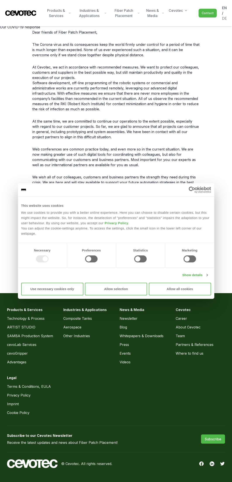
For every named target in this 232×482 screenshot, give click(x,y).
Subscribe (213, 439)
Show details (192, 275)
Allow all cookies (180, 289)
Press (124, 344)
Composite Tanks (77, 318)
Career (181, 318)
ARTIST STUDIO (21, 327)
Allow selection (116, 289)
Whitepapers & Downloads (141, 336)
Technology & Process (26, 318)
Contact (208, 13)
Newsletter (128, 318)
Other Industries (76, 336)
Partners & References (194, 344)
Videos (125, 362)
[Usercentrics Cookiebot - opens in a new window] (192, 189)
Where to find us (189, 353)
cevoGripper (17, 353)
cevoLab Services (21, 344)
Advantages (16, 362)
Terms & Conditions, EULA (29, 386)
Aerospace (72, 327)
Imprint (13, 404)
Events (125, 353)
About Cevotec (188, 327)
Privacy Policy (116, 223)
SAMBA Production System (30, 336)
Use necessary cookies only (52, 289)
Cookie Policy (18, 412)
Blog (123, 327)
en (224, 8)
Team (180, 336)
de (224, 18)
